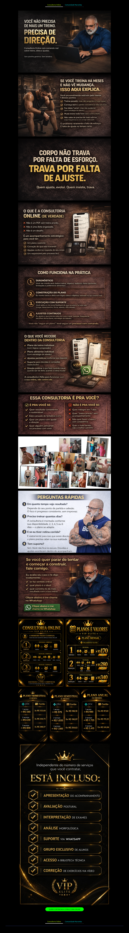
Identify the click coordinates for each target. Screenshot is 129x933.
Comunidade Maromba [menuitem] (73, 5)
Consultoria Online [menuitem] (54, 5)
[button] (64, 909)
